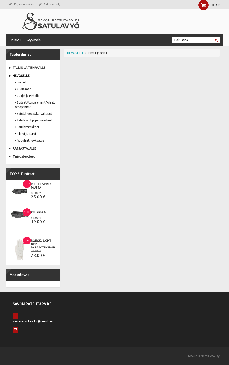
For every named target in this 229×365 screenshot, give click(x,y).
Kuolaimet (23, 89)
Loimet (20, 82)
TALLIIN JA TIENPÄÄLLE (27, 67)
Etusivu (15, 40)
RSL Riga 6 (38, 212)
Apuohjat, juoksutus (29, 140)
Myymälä (34, 40)
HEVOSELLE (19, 75)
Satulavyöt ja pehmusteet (33, 120)
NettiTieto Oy (210, 356)
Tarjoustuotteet (22, 156)
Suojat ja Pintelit (27, 96)
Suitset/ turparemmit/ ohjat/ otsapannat (35, 105)
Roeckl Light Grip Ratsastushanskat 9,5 (46, 246)
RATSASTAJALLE (22, 148)
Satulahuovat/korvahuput (33, 113)
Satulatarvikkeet (27, 127)
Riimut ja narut (25, 134)
